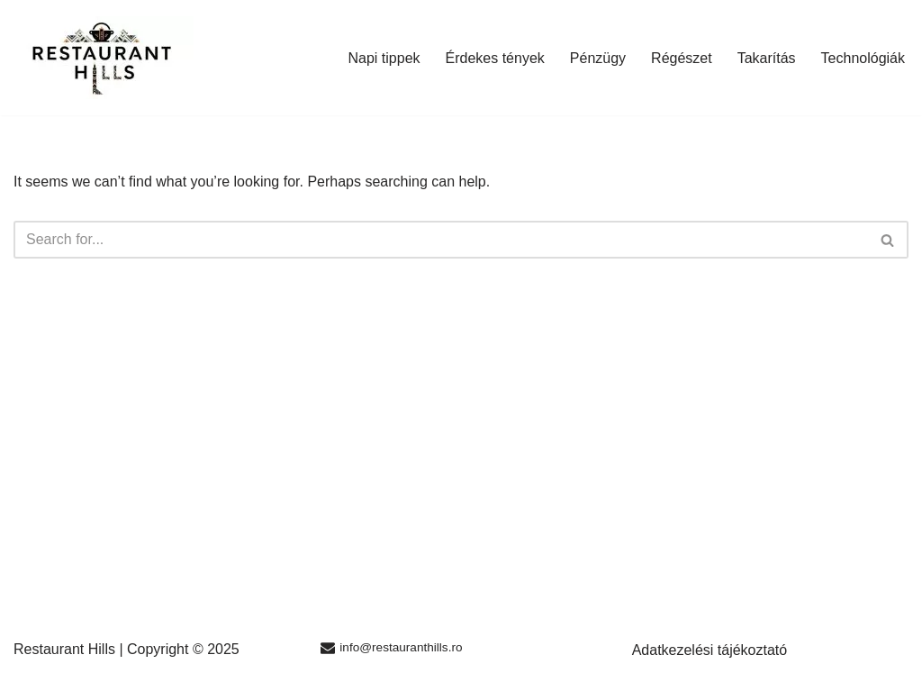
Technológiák (863, 58)
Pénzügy (598, 58)
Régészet (681, 58)
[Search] (441, 240)
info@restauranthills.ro (400, 647)
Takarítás (766, 58)
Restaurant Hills (64, 649)
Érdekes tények (495, 58)
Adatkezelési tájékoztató (710, 650)
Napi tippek (384, 58)
